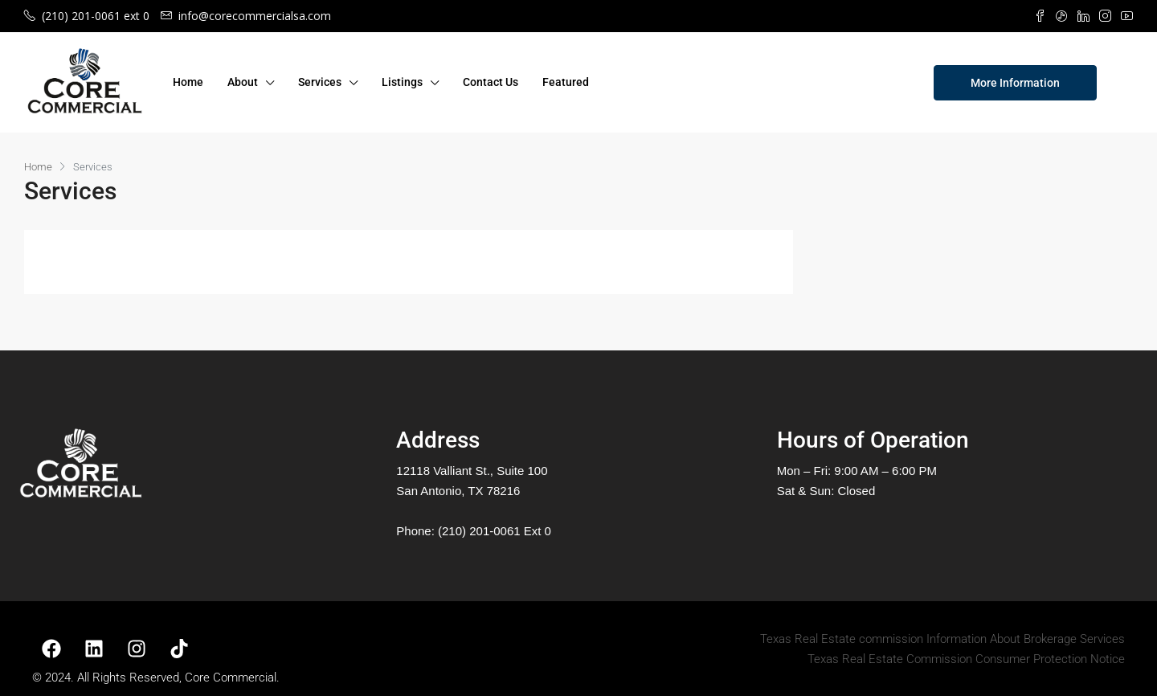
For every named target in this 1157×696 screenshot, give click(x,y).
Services (319, 82)
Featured (565, 82)
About (242, 82)
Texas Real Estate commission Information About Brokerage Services (942, 639)
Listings (402, 82)
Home (188, 82)
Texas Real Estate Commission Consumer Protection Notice (966, 659)
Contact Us (490, 82)
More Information (1015, 82)
